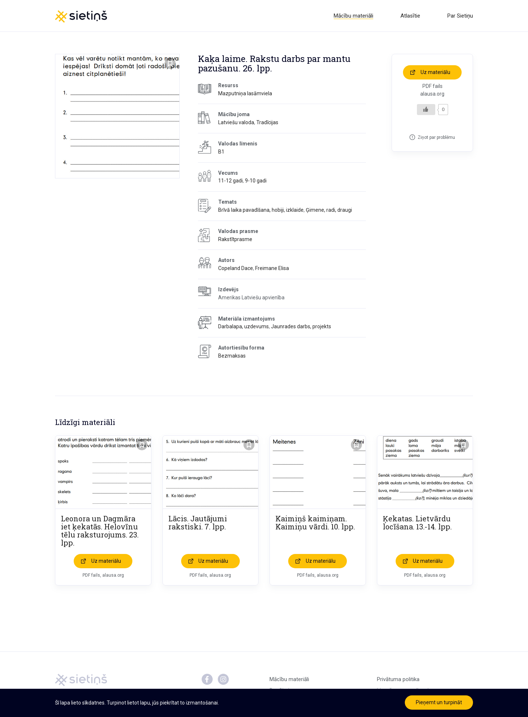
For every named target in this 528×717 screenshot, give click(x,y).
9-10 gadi (256, 181)
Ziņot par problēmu (436, 137)
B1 (221, 152)
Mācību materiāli (353, 15)
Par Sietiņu (460, 15)
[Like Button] (426, 109)
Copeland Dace (235, 268)
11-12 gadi (230, 181)
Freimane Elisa (272, 268)
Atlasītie (410, 15)
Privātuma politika (398, 679)
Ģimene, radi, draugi (329, 210)
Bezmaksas (232, 356)
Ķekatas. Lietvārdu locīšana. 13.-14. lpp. (417, 522)
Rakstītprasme (235, 239)
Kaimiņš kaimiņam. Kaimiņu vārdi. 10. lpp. (315, 522)
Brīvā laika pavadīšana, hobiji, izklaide (261, 210)
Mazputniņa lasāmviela (245, 93)
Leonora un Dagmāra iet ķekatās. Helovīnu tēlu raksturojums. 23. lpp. (100, 530)
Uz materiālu (435, 72)
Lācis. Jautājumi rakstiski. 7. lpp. (197, 522)
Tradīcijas (267, 122)
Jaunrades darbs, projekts (301, 326)
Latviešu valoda (236, 122)
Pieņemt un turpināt (439, 702)
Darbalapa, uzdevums (243, 326)
